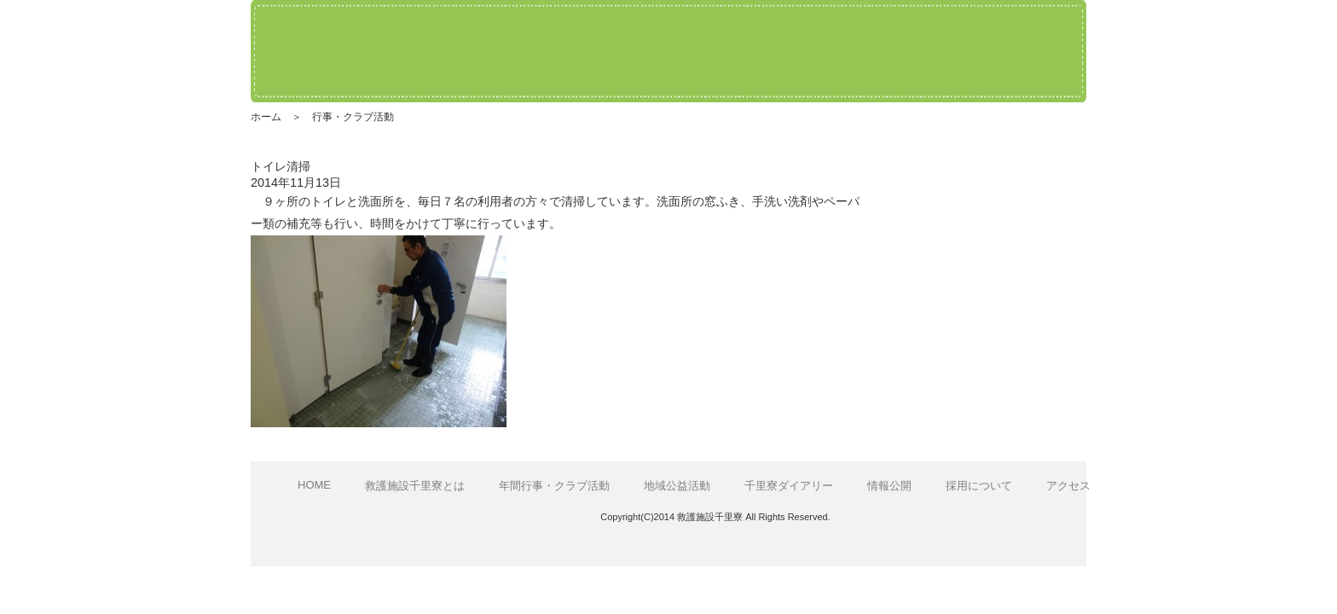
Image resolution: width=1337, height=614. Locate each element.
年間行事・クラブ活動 (554, 485)
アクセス (1068, 485)
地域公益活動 (677, 485)
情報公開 (889, 485)
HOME (314, 484)
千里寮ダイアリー (788, 485)
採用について (979, 485)
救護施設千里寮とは (415, 485)
